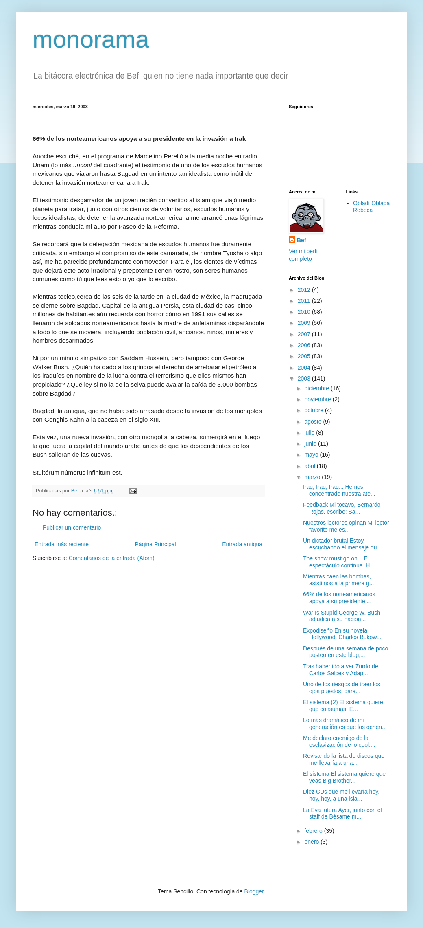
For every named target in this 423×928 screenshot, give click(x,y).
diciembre (317, 388)
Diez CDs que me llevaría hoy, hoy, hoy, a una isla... (341, 795)
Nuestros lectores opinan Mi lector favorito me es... (346, 526)
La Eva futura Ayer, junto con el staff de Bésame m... (342, 813)
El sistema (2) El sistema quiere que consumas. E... (343, 705)
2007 (305, 334)
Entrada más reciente (62, 544)
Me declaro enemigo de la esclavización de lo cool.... (339, 741)
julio (310, 432)
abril (310, 466)
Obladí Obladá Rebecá (371, 206)
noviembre (318, 399)
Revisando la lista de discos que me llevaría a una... (343, 759)
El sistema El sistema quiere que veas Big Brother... (344, 777)
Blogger (254, 891)
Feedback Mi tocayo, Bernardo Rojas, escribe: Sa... (342, 508)
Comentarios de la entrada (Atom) (112, 558)
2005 (305, 356)
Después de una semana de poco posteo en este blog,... (345, 652)
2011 (305, 301)
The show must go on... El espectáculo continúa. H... (339, 562)
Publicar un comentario (72, 527)
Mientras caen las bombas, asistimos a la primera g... (338, 580)
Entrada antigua (242, 544)
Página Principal (155, 544)
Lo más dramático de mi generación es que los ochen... (345, 723)
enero (312, 841)
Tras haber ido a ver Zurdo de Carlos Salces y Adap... (340, 669)
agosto (313, 421)
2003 (305, 378)
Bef (301, 240)
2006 (305, 345)
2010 (305, 312)
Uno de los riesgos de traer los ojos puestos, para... (341, 687)
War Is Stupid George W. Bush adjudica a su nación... (341, 616)
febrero (314, 830)
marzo (313, 477)
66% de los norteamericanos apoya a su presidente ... (339, 597)
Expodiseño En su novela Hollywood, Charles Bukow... (342, 634)
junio (311, 443)
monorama (91, 39)
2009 (305, 323)
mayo (312, 454)
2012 (305, 290)
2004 (305, 367)
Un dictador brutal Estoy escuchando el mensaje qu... (342, 544)
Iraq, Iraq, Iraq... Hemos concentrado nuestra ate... (339, 490)
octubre (314, 410)
